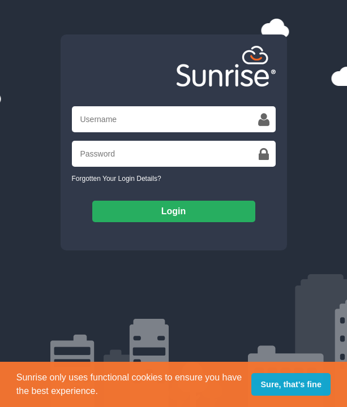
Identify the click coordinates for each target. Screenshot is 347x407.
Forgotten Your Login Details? (116, 179)
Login (173, 211)
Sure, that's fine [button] (291, 384)
